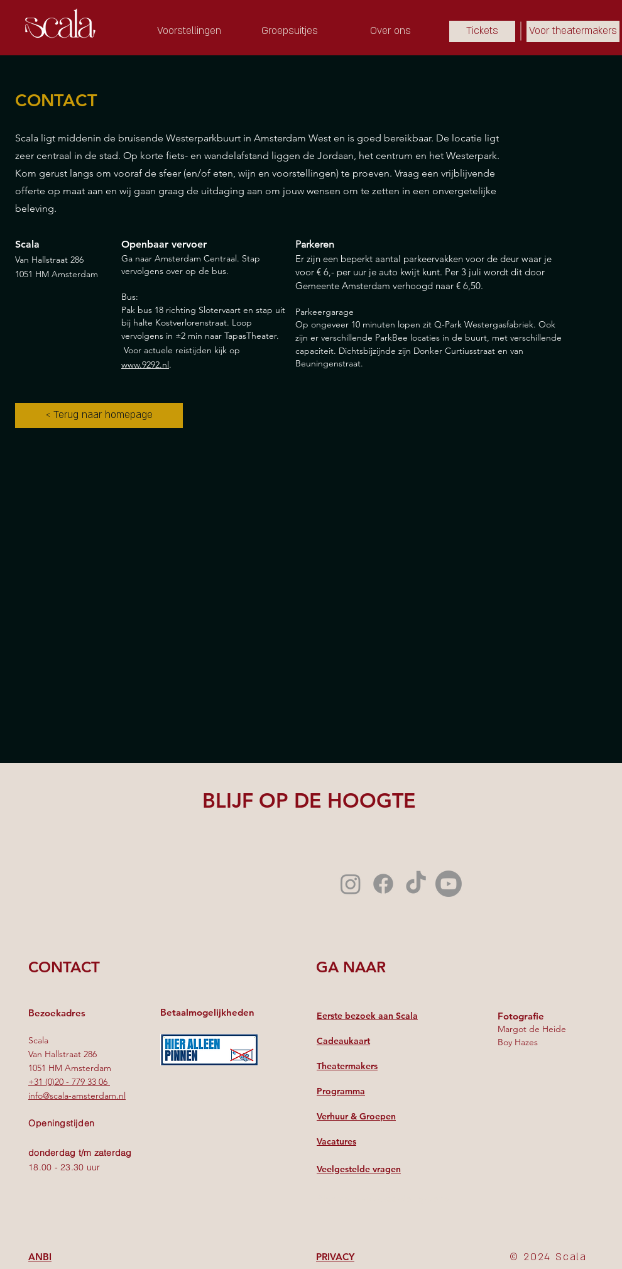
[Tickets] (482, 31)
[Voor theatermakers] (573, 31)
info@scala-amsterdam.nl (77, 1095)
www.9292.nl (145, 364)
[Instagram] (350, 884)
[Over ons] (390, 31)
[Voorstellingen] (189, 31)
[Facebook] (383, 884)
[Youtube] (448, 884)
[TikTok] (416, 884)
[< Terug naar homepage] (99, 415)
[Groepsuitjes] (289, 31)
